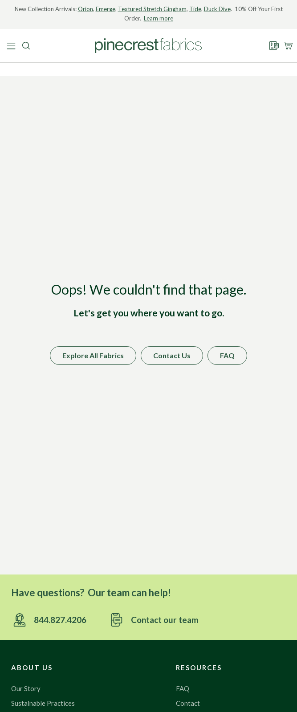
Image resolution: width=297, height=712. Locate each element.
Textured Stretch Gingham (152, 8)
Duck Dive (217, 8)
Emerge (105, 8)
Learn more (158, 18)
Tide (195, 8)
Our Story (26, 688)
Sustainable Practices (43, 703)
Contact (188, 703)
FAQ (182, 688)
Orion (85, 8)
